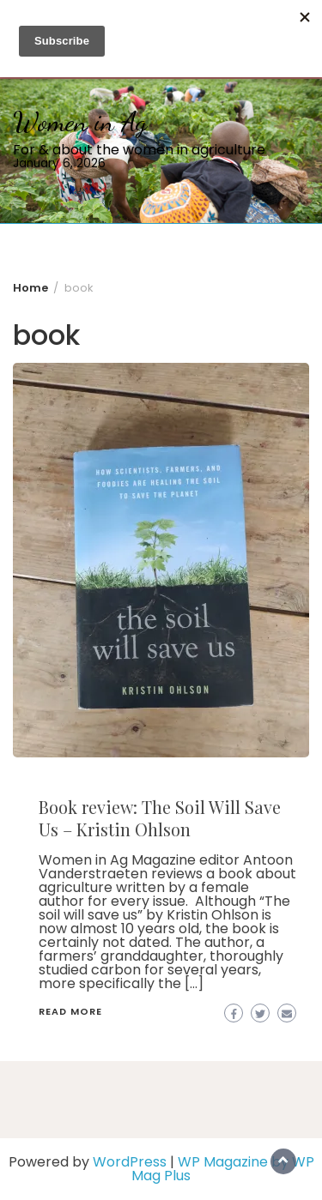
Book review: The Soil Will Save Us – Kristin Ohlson (160, 818)
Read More (70, 1011)
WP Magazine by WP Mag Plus (222, 1168)
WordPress (130, 1162)
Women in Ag (80, 122)
